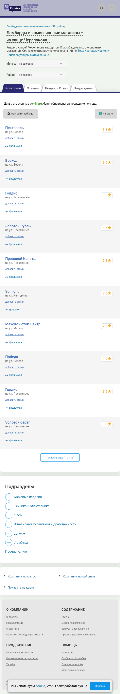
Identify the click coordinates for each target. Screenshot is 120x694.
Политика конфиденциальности (24, 634)
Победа (11, 357)
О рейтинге (12, 628)
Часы (18, 515)
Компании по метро (20, 576)
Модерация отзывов (73, 670)
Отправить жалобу (72, 664)
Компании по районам (77, 576)
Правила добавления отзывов (79, 634)
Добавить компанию (73, 622)
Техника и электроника (32, 506)
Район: (10, 74)
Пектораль (14, 128)
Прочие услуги (16, 551)
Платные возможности (19, 652)
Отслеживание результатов (22, 658)
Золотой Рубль (18, 226)
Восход (11, 160)
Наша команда (14, 622)
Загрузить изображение (75, 628)
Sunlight (12, 291)
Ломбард (21, 542)
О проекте (12, 617)
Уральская (15, 145)
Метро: (11, 63)
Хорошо (100, 686)
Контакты (67, 652)
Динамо (14, 309)
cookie (40, 686)
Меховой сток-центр (22, 324)
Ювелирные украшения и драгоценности (45, 524)
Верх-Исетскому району (93, 50)
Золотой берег (17, 422)
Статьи (65, 617)
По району (59, 26)
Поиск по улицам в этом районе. (28, 55)
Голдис (11, 193)
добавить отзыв (14, 138)
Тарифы (10, 664)
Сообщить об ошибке (74, 658)
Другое (19, 533)
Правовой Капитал (21, 259)
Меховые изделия (28, 497)
